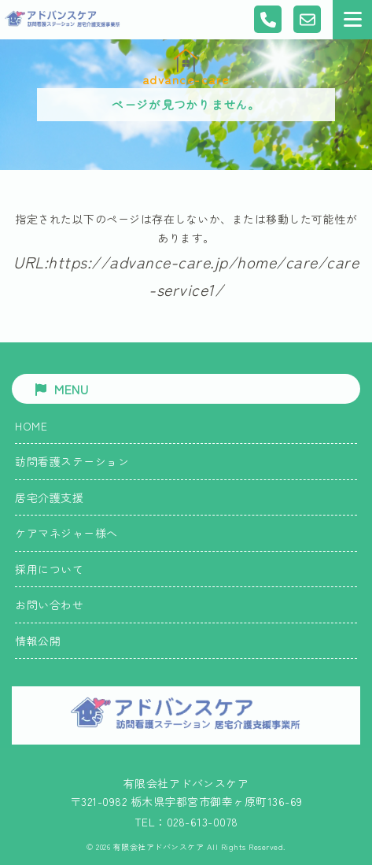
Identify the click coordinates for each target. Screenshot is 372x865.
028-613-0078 (202, 822)
